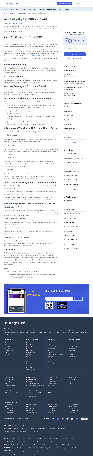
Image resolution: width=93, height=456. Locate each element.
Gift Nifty (78, 438)
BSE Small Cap (64, 438)
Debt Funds (67, 107)
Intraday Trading (72, 348)
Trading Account (72, 344)
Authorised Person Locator (32, 396)
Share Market (72, 350)
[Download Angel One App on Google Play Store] (62, 303)
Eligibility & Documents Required (33, 389)
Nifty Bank (18, 438)
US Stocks (28, 354)
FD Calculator (51, 356)
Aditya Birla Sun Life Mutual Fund (73, 158)
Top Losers (50, 390)
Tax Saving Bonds (30, 371)
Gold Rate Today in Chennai (46, 448)
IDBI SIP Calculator (69, 222)
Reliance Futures (46, 441)
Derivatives (71, 354)
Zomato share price (52, 410)
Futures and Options (30, 352)
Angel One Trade (24, 428)
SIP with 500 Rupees (30, 346)
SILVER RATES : (8, 450)
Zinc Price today (41, 454)
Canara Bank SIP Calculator (72, 213)
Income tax (71, 360)
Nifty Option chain (15, 444)
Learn (29, 9)
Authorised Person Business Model (33, 390)
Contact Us (7, 346)
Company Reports (9, 389)
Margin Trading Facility (43, 428)
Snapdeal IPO (72, 389)
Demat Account (72, 342)
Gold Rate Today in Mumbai (18, 448)
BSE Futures (54, 441)
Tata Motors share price (10, 410)
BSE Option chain (65, 444)
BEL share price (51, 412)
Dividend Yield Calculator (53, 350)
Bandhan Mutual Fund (70, 175)
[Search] (39, 3)
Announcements (51, 381)
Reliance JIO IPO (72, 379)
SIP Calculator (68, 200)
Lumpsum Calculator (52, 346)
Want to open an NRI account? (75, 58)
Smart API (52, 428)
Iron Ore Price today (61, 454)
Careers (7, 354)
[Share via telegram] (11, 37)
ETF (27, 356)
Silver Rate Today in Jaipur (67, 451)
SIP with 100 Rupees (30, 344)
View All (75, 142)
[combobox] (21, 23)
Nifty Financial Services (28, 438)
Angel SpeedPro (33, 428)
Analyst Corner (72, 363)
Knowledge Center (9, 379)
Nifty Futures (14, 441)
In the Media (7, 348)
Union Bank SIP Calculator (71, 240)
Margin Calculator (51, 342)
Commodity (28, 360)
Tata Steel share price (52, 404)
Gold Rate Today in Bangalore (77, 448)
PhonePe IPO (72, 387)
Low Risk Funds (68, 124)
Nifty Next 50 (39, 438)
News (34, 9)
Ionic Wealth (25, 425)
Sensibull (13, 431)
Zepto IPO (71, 385)
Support (67, 9)
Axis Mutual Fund (69, 167)
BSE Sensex (57, 438)
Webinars (7, 352)
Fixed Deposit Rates (60, 428)
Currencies (28, 358)
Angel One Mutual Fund (70, 162)
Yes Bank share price (9, 412)
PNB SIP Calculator (69, 231)
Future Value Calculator (53, 352)
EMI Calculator (51, 367)
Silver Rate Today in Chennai (52, 451)
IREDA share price (9, 408)
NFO (27, 348)
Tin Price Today (71, 454)
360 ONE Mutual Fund (70, 153)
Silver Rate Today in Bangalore (36, 451)
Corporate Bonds (30, 363)
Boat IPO (71, 383)
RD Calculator (51, 358)
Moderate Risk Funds (70, 128)
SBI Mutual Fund (37, 56)
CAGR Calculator (51, 348)
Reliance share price (73, 404)
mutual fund (34, 90)
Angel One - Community (10, 390)
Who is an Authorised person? (32, 383)
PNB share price (51, 408)
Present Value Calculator (53, 360)
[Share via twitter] (20, 37)
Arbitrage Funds (68, 137)
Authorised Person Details (32, 394)
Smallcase (19, 431)
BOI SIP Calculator (69, 209)
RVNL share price (30, 408)
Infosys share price (73, 406)
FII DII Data (50, 392)
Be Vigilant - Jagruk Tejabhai (11, 392)
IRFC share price (8, 404)
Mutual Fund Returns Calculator (54, 363)
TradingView (35, 431)
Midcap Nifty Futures (35, 441)
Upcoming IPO (29, 350)
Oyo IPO (70, 381)
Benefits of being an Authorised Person (35, 385)
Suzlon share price (9, 406)
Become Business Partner (32, 379)
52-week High (51, 385)
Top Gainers (50, 389)
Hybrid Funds (68, 120)
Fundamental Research (10, 385)
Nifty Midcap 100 (48, 438)
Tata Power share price (31, 412)
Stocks (28, 341)
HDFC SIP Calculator (70, 218)
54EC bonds (29, 367)
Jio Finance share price (74, 410)
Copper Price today (17, 454)
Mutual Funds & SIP (20, 9)
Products (41, 9)
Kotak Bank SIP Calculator (71, 227)
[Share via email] (30, 37)
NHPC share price (30, 406)
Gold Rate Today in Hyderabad (62, 448)
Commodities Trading (73, 356)
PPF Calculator (51, 365)
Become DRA (29, 381)
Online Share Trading (73, 346)
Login (77, 3)
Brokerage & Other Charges (11, 342)
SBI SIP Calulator (69, 235)
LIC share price (72, 412)
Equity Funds (68, 111)
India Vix (72, 438)
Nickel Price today (50, 454)
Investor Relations (9, 350)
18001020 (20, 418)
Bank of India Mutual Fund (71, 180)
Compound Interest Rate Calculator (55, 354)
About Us (7, 344)
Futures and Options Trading (75, 358)
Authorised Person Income (32, 387)
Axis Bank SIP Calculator (71, 205)
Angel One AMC (18, 425)
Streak (24, 431)
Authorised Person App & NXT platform (35, 392)
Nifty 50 (12, 438)
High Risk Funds (68, 115)
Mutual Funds (29, 342)
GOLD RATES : (7, 447)
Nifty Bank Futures (23, 441)
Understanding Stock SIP (71, 70)
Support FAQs (29, 418)
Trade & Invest (8, 9)
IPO (69, 352)
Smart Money (8, 381)
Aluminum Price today (29, 454)
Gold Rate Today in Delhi (32, 448)
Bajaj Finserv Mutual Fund (71, 171)
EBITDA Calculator (52, 361)
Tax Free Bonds (29, 365)
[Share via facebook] (25, 37)
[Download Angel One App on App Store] (62, 307)
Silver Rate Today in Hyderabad (20, 451)
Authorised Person (73, 362)
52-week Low (51, 387)
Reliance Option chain (54, 444)
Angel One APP (16, 428)
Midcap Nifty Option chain (40, 444)
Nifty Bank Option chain (27, 444)
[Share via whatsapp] (16, 37)
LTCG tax (34, 178)
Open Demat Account (65, 3)
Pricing (60, 9)
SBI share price (29, 410)
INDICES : (6, 438)
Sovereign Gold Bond (31, 369)
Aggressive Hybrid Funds (71, 133)
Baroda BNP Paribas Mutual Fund (73, 184)
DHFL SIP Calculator (70, 244)
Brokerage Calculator (52, 341)
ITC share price (72, 408)
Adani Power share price (53, 406)
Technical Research (9, 387)
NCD (27, 361)
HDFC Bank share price (31, 404)
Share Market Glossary (53, 383)
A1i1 (73, 9)
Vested (29, 431)
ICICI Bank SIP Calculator (71, 248)
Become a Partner (51, 9)
